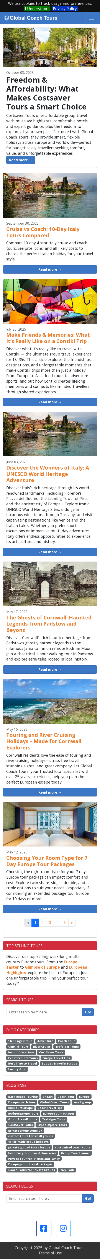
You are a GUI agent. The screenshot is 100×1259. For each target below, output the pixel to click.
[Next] (72, 922)
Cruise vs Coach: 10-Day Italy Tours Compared (43, 232)
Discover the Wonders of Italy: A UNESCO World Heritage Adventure (47, 474)
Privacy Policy (65, 8)
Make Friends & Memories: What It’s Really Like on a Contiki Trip (48, 338)
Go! (88, 1012)
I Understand (37, 8)
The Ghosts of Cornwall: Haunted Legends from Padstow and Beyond (49, 623)
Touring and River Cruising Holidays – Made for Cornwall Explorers (43, 741)
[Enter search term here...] (44, 1198)
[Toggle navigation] (91, 18)
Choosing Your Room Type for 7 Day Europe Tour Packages (47, 861)
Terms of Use (50, 1253)
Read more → (20, 160)
